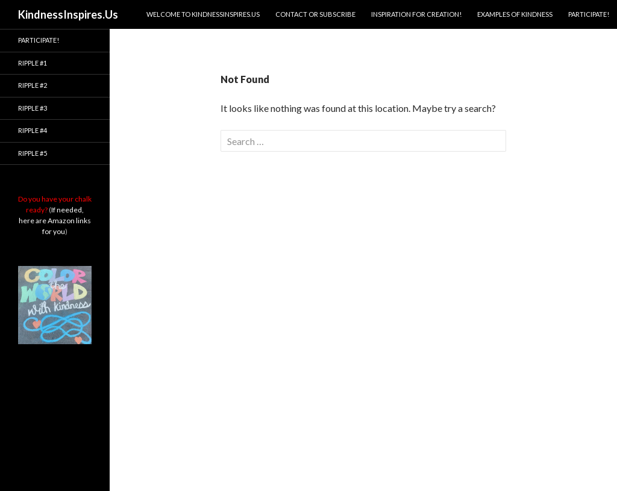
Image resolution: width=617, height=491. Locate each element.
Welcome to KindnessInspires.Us (203, 14)
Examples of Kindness (515, 14)
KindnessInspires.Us (68, 14)
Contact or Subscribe (315, 14)
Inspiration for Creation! (416, 14)
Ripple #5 (32, 153)
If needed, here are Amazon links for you (55, 220)
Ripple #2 (32, 85)
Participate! (588, 14)
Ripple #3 (32, 108)
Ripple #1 (32, 63)
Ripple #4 (32, 130)
